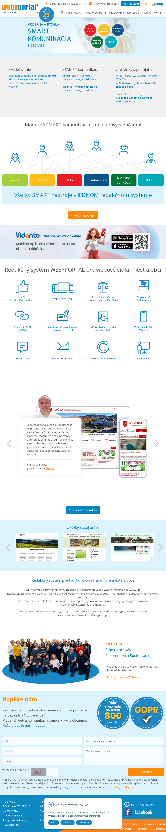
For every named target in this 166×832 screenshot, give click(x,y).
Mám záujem (131, 3)
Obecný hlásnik (13, 815)
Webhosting (11, 824)
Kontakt (158, 14)
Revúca (50, 468)
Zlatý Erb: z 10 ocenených (134, 97)
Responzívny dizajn (63, 298)
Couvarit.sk (141, 828)
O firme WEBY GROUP (16, 806)
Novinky (146, 14)
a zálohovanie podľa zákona (103, 299)
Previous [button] (9, 443)
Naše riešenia (74, 14)
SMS (69, 180)
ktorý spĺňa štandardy (22, 299)
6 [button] (92, 55)
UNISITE (162, 824)
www (15, 180)
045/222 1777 (76, 3)
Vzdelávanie (116, 14)
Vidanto (143, 329)
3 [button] (78, 55)
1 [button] (69, 55)
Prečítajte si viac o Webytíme (123, 677)
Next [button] (157, 443)
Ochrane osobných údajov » (117, 787)
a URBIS (22, 329)
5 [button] (87, 55)
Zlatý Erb (9, 801)
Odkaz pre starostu (62, 358)
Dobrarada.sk (158, 828)
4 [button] (83, 55)
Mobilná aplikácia (124, 180)
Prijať (53, 822)
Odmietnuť (84, 822)
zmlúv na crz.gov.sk (63, 329)
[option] (83, 35)
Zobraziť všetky (83, 510)
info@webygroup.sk (105, 3)
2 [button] (73, 55)
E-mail (42, 180)
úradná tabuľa (143, 299)
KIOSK (150, 180)
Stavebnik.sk (124, 828)
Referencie (132, 14)
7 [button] (96, 55)
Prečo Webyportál (96, 14)
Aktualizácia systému (103, 358)
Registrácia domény (15, 820)
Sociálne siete (97, 180)
